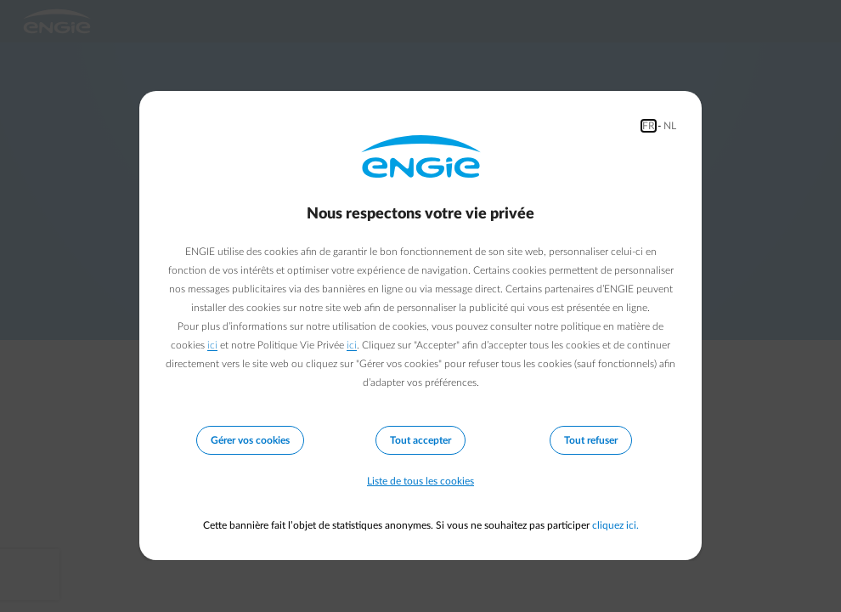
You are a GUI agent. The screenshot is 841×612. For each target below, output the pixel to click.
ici (212, 345)
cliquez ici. (615, 525)
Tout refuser (591, 440)
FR (648, 126)
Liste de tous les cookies (420, 481)
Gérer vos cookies (250, 440)
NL (669, 126)
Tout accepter (420, 440)
